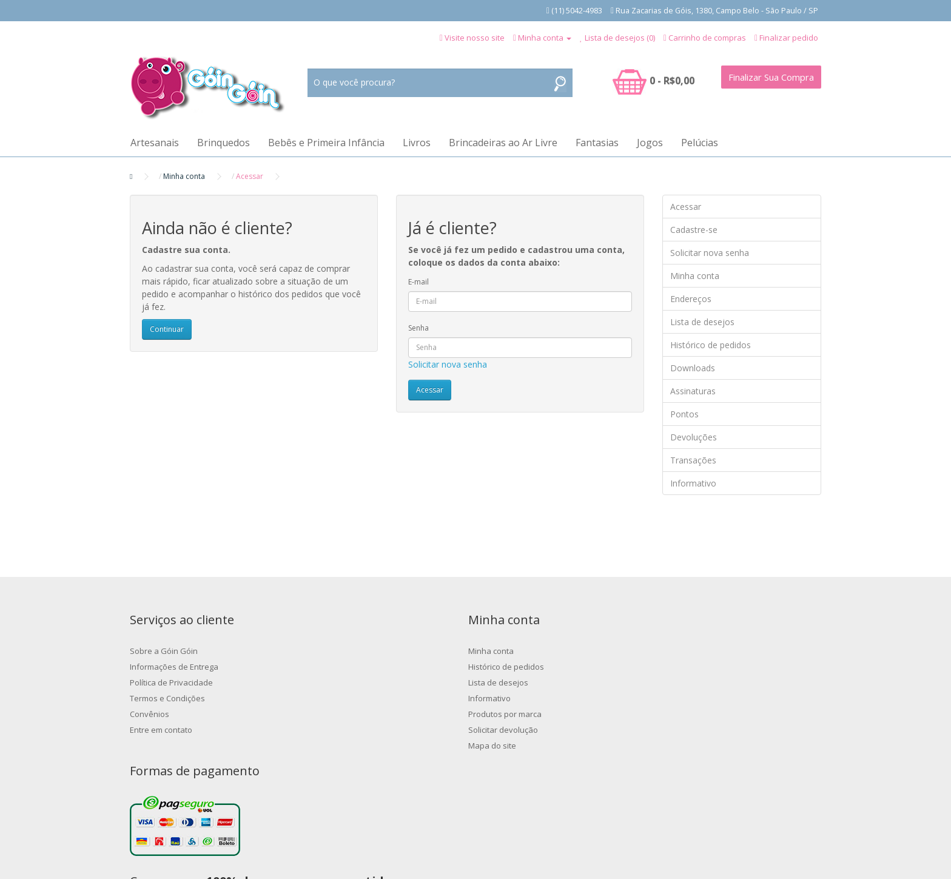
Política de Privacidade (171, 682)
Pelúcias (699, 142)
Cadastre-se (693, 229)
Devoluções (693, 437)
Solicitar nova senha (447, 364)
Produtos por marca (344, 714)
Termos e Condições (167, 698)
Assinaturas (693, 391)
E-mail (418, 282)
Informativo (693, 483)
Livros (417, 142)
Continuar (167, 329)
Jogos (650, 142)
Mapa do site (331, 745)
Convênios (149, 714)
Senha (418, 328)
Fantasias (597, 142)
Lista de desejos (702, 322)
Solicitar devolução (342, 729)
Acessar (249, 176)
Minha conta (184, 176)
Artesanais (154, 142)
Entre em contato (161, 729)
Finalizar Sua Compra (771, 77)
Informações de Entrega (174, 666)
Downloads (692, 368)
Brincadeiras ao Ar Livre (503, 142)
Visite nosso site (475, 37)
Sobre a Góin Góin (164, 650)
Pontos (684, 414)
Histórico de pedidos (710, 345)
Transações (693, 460)
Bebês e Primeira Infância (326, 142)
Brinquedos (223, 142)
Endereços (690, 299)
